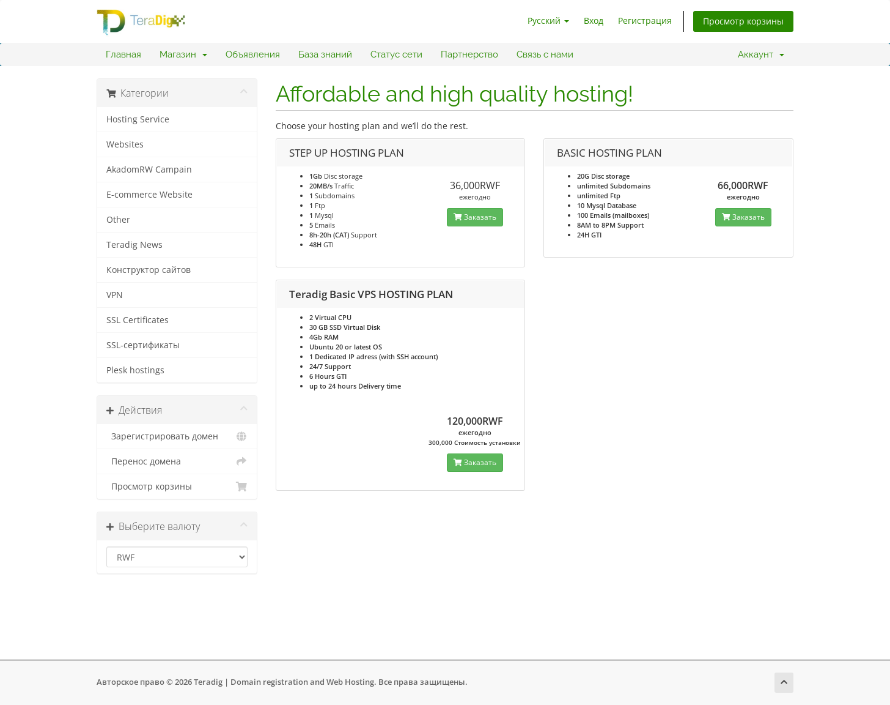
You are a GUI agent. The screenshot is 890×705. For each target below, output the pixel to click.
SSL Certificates (137, 320)
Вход (593, 20)
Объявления (253, 54)
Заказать (475, 217)
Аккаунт (761, 54)
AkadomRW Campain (149, 169)
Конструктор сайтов (148, 269)
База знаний (325, 54)
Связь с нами (545, 54)
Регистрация (645, 20)
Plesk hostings (135, 370)
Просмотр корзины (743, 21)
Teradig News (134, 244)
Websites (125, 144)
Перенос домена (177, 461)
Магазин (183, 54)
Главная (123, 54)
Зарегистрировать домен (177, 436)
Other (118, 219)
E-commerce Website (149, 194)
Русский (548, 20)
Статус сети (396, 54)
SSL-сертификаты (143, 345)
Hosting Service (137, 119)
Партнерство (469, 54)
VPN (114, 294)
